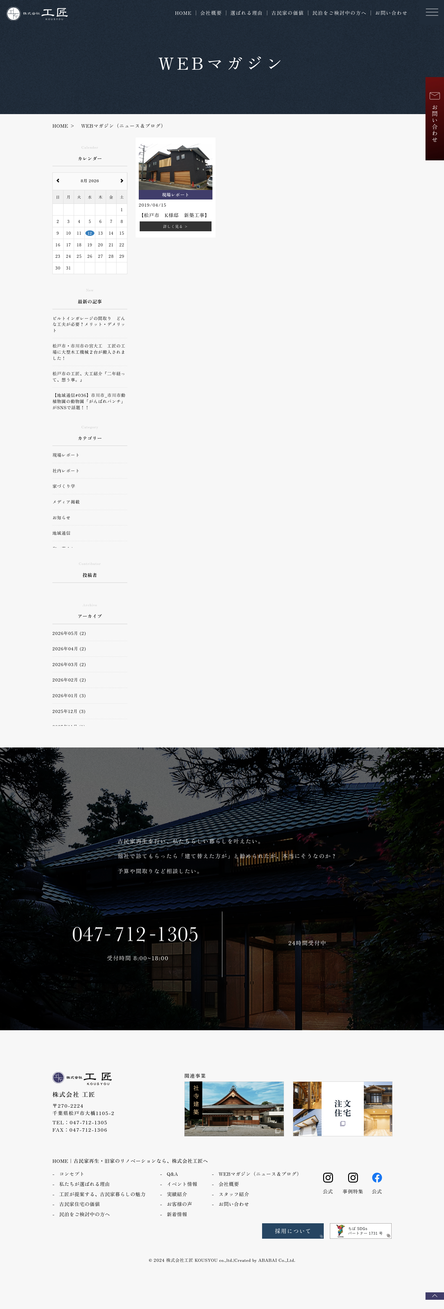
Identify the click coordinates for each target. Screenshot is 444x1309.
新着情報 (177, 1221)
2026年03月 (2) (69, 664)
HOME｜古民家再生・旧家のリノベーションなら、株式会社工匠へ (130, 1168)
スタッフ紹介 (234, 1201)
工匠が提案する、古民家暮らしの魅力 (102, 1201)
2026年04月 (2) (69, 649)
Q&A (172, 1181)
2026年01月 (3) (69, 695)
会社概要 (211, 12)
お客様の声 (179, 1211)
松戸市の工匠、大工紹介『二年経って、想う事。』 (88, 377)
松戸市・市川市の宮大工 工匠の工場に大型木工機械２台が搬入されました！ (88, 352)
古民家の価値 (287, 12)
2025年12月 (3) (68, 711)
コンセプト (71, 1181)
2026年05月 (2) (69, 633)
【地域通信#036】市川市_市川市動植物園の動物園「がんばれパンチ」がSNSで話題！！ (88, 401)
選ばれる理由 (246, 12)
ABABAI (267, 1268)
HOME (183, 12)
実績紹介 (177, 1201)
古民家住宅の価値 (79, 1211)
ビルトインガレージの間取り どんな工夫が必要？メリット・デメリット (88, 324)
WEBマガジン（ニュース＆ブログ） (260, 1181)
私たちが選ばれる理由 (84, 1191)
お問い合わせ (391, 12)
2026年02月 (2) (69, 680)
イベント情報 (182, 1191)
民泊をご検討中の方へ (339, 12)
